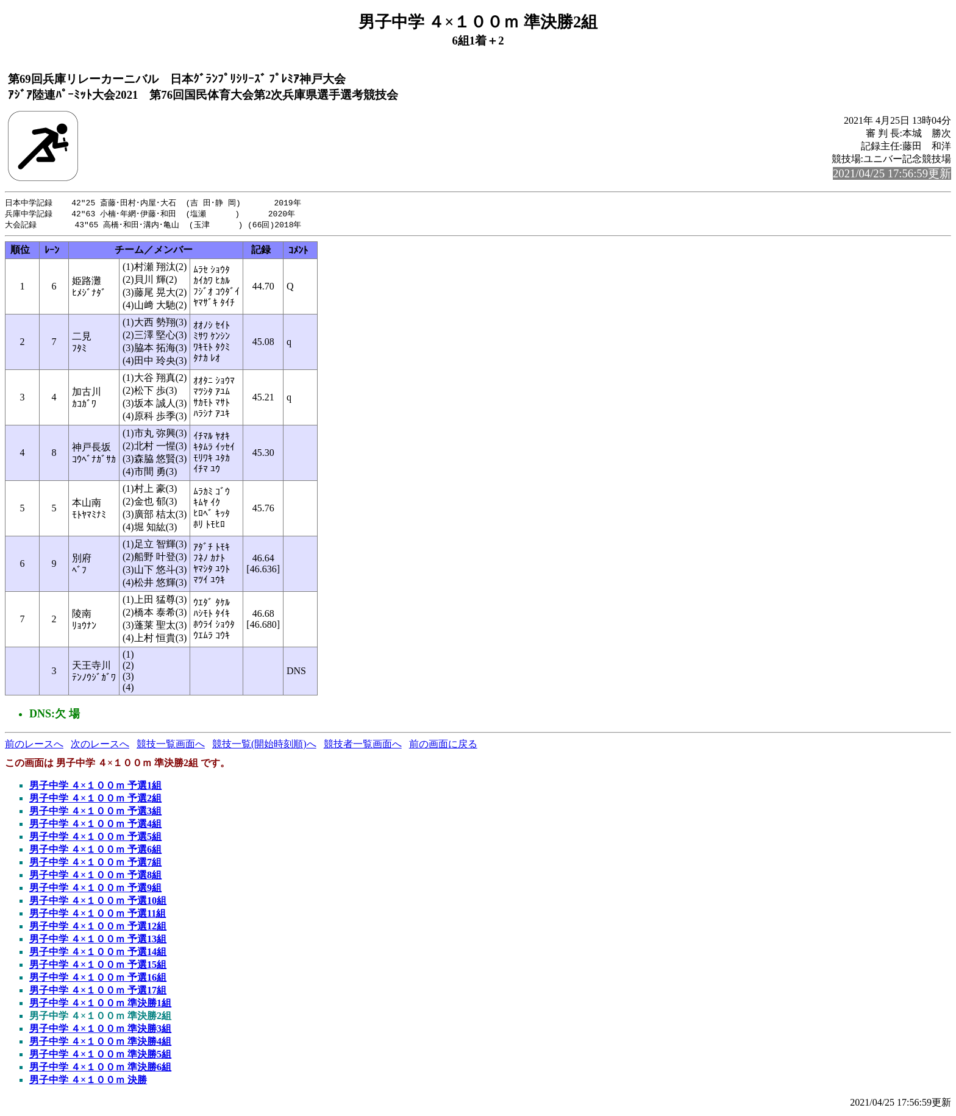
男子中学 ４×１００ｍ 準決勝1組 (100, 1005)
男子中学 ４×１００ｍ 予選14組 (97, 953)
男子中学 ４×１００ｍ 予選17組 (97, 992)
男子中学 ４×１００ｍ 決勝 (88, 1081)
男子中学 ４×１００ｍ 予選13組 (97, 941)
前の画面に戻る (443, 746)
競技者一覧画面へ (363, 746)
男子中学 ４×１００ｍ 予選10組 (97, 902)
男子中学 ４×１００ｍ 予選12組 (97, 928)
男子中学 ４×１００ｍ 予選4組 (95, 825)
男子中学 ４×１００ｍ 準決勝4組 (100, 1043)
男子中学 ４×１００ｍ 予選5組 (95, 838)
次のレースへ (100, 746)
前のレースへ (34, 746)
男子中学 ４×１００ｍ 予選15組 (97, 966)
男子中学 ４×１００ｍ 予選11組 (97, 915)
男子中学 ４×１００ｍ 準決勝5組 (100, 1056)
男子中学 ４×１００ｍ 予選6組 (95, 851)
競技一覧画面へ (171, 746)
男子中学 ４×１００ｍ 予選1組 (95, 787)
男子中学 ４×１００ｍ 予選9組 (95, 889)
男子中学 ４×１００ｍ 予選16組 (97, 979)
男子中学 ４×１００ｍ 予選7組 (95, 864)
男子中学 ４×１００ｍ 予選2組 (95, 800)
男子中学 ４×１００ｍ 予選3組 (95, 813)
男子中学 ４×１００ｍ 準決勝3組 (100, 1030)
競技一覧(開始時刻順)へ (264, 746)
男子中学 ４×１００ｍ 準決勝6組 (100, 1069)
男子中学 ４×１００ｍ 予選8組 (95, 877)
